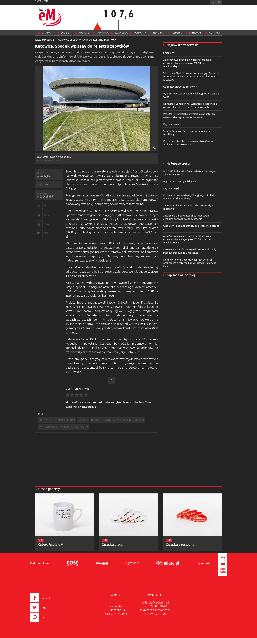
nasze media (41, 1)
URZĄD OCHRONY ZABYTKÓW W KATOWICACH (117, 420)
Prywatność (203, 563)
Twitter (47, 215)
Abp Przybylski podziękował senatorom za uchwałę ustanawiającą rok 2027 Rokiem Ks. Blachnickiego (187, 63)
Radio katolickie (39, 563)
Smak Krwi (169, 52)
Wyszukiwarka (219, 2)
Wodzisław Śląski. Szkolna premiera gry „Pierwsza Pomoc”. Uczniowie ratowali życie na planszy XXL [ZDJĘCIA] (191, 76)
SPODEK (83, 420)
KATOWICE (45, 420)
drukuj (46, 224)
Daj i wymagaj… (172, 124)
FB (45, 206)
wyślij (46, 232)
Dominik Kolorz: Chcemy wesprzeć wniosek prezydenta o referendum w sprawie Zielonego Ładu (189, 263)
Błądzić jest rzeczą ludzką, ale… (181, 181)
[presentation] (47, 622)
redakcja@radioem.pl (155, 602)
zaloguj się (88, 406)
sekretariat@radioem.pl (155, 610)
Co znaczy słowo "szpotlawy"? (180, 86)
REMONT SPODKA (65, 420)
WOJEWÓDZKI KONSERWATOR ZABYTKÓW (63, 426)
